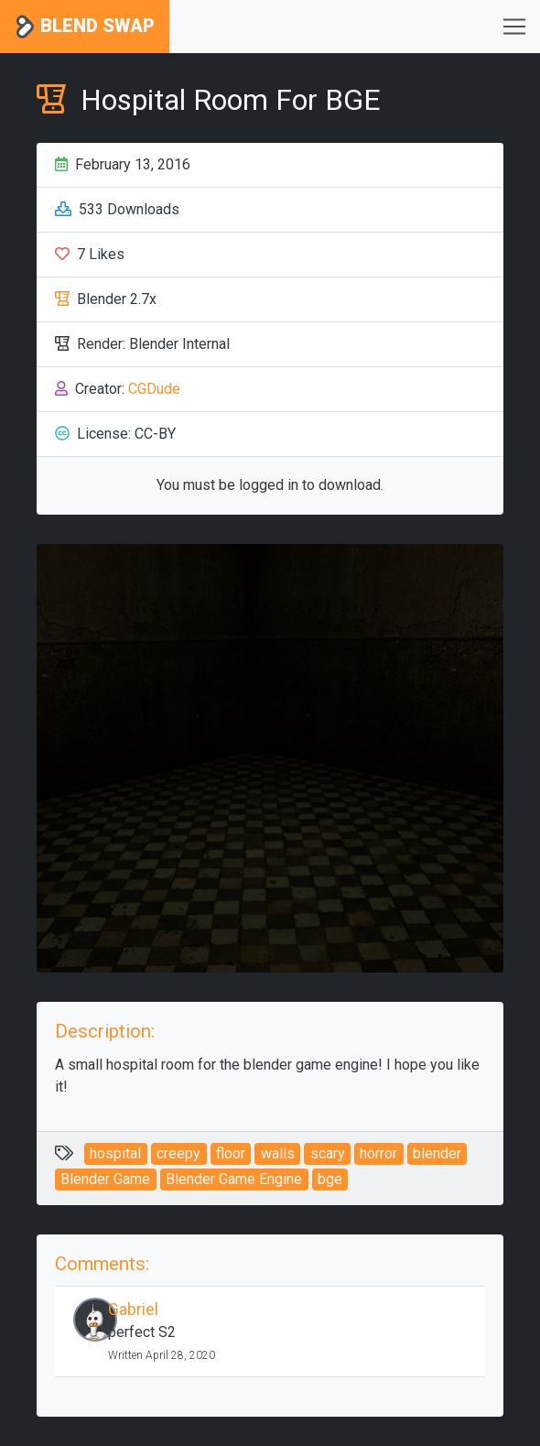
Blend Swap (85, 27)
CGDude (154, 388)
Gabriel (133, 1309)
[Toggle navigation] (514, 26)
